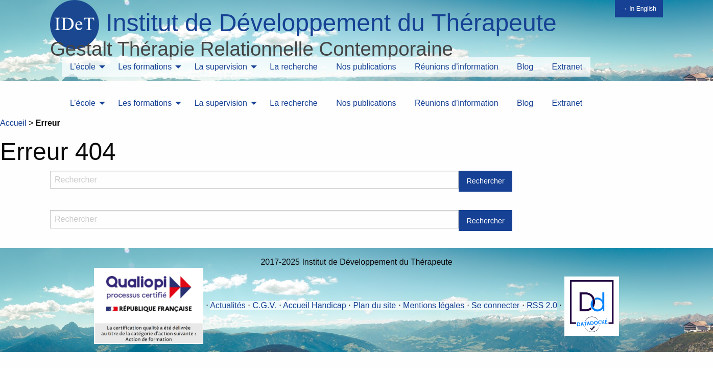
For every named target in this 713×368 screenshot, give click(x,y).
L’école (83, 66)
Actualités (227, 305)
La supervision (221, 66)
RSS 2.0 (542, 305)
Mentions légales (433, 305)
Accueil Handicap (314, 305)
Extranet (567, 66)
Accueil (13, 123)
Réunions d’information (456, 66)
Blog (525, 66)
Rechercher (485, 181)
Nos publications (366, 66)
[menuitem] (85, 67)
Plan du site (374, 305)
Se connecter (495, 305)
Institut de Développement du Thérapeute (331, 22)
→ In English (639, 8)
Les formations (145, 66)
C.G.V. (265, 305)
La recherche (293, 66)
